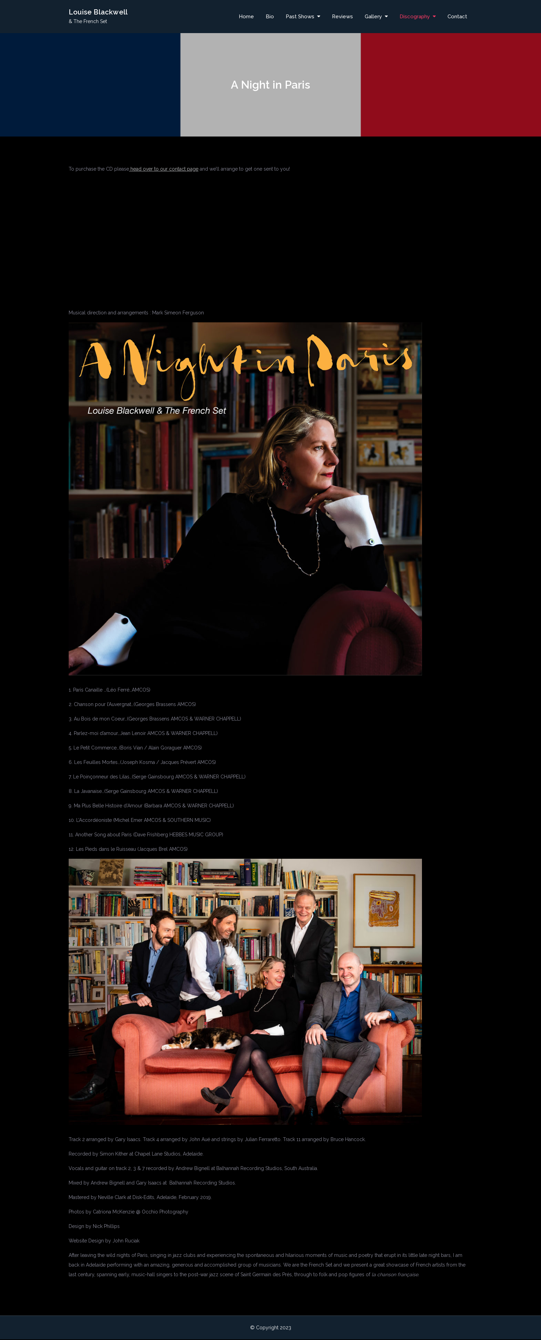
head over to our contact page (163, 169)
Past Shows (300, 17)
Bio (270, 17)
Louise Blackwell (98, 13)
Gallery (373, 17)
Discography (415, 17)
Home (246, 17)
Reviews (342, 17)
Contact (457, 17)
